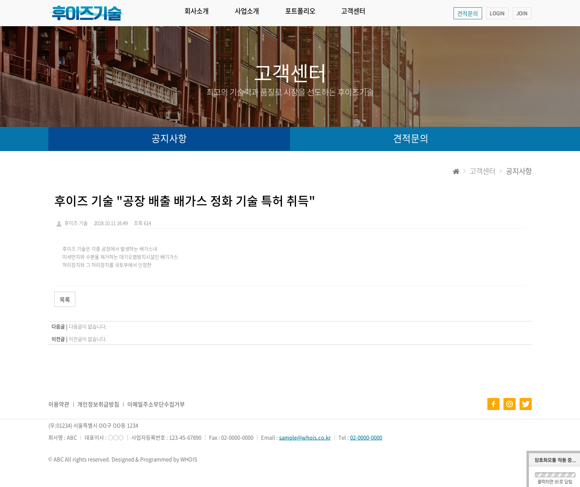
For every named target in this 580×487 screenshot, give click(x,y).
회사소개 (201, 13)
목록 (65, 299)
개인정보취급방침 (98, 404)
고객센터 (384, 13)
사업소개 (259, 13)
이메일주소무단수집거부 (156, 404)
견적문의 (464, 13)
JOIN (521, 13)
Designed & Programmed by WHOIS (154, 459)
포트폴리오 (322, 13)
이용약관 (58, 404)
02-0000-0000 (366, 437)
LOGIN (495, 13)
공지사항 (169, 138)
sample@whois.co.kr (305, 437)
